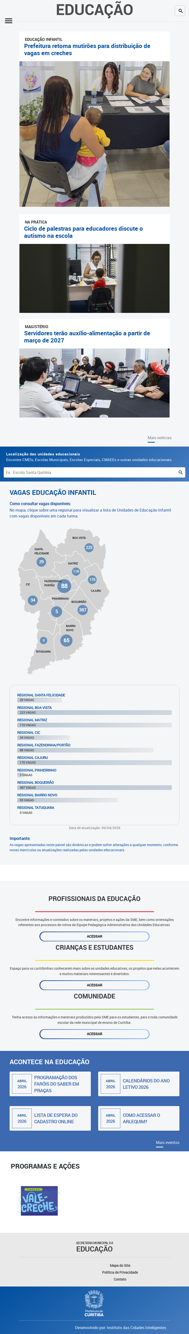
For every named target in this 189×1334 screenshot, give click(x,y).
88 (64, 586)
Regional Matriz (32, 720)
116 (76, 571)
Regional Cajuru (32, 757)
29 (41, 562)
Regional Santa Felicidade (41, 695)
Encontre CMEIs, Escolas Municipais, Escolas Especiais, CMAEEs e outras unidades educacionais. (89, 456)
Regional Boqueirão (35, 782)
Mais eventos (167, 1142)
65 (66, 640)
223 (89, 547)
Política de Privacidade (120, 1272)
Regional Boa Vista (34, 707)
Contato (120, 1279)
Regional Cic (28, 732)
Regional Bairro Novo (37, 795)
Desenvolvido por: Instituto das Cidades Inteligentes (120, 1327)
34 (33, 600)
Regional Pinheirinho (36, 770)
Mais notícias (160, 437)
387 (82, 610)
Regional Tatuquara (35, 807)
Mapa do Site (120, 1265)
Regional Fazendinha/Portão (43, 745)
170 (92, 579)
